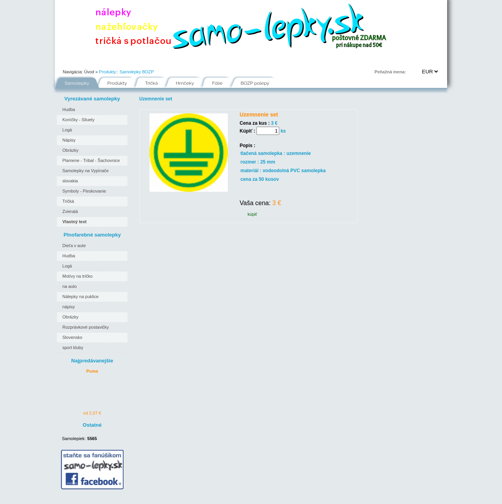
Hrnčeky (185, 83)
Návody (188, 60)
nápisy (68, 306)
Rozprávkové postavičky (85, 327)
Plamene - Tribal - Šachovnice (91, 160)
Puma (92, 371)
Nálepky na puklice (80, 296)
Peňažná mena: (390, 71)
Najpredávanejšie (92, 361)
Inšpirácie (254, 60)
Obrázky (70, 150)
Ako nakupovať (145, 60)
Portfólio (102, 60)
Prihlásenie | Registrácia (415, 60)
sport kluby (72, 347)
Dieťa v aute (74, 245)
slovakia (70, 180)
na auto (69, 286)
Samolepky (77, 83)
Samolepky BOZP (137, 71)
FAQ (286, 60)
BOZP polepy (255, 83)
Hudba (68, 109)
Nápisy (69, 140)
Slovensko (72, 337)
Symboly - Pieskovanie (84, 191)
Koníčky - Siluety (78, 119)
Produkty (117, 83)
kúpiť (252, 214)
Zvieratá (70, 211)
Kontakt (318, 60)
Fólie (220, 60)
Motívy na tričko (77, 276)
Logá (67, 129)
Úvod (69, 60)
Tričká (151, 83)
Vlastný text (74, 221)
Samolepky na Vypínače (85, 170)
